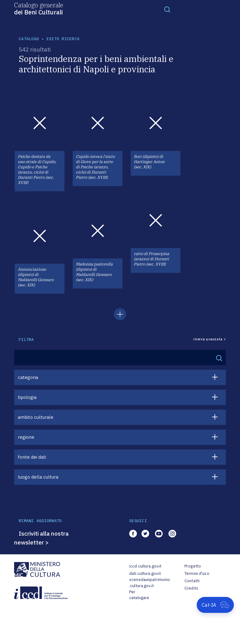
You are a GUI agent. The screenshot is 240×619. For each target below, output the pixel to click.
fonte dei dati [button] (32, 457)
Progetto (192, 566)
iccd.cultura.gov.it (145, 566)
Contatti (191, 580)
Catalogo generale (38, 8)
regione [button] (26, 437)
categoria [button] (28, 377)
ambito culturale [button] (35, 417)
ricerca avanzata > (209, 339)
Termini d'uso (196, 573)
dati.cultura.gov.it (145, 573)
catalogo (29, 38)
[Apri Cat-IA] (215, 605)
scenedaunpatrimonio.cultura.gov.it (149, 582)
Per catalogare (139, 595)
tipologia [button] (27, 397)
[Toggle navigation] (167, 9)
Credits (191, 588)
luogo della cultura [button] (38, 477)
